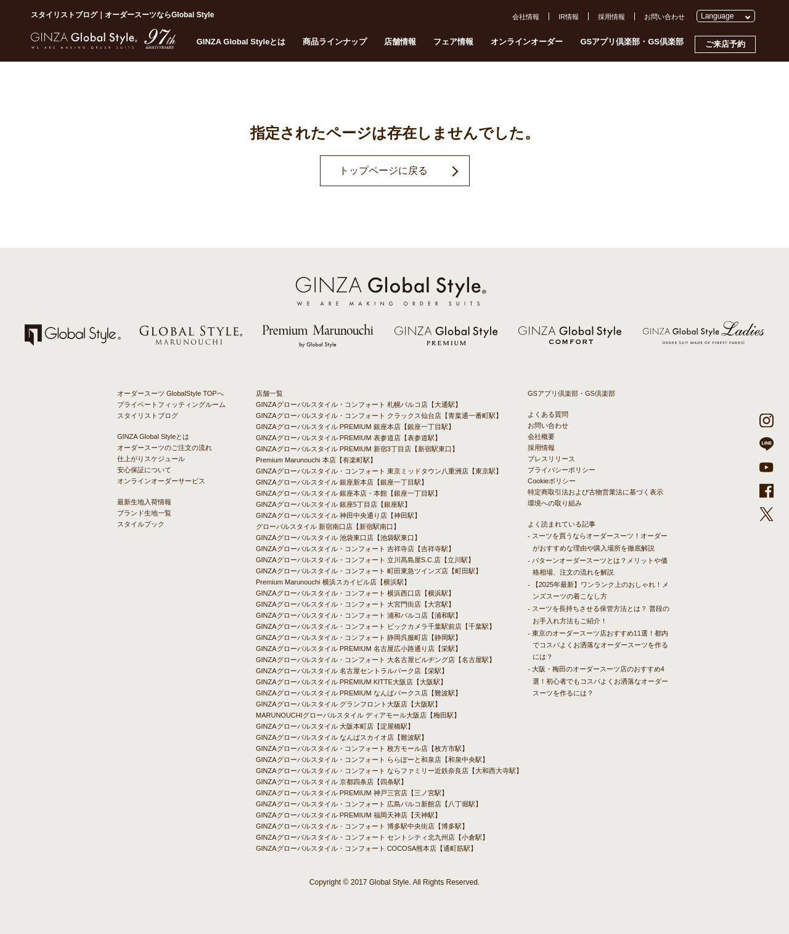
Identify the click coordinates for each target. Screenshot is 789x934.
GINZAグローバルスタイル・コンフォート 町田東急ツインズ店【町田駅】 (369, 571)
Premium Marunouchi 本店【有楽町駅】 (316, 460)
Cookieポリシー (552, 481)
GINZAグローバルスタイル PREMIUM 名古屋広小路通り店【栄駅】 (359, 648)
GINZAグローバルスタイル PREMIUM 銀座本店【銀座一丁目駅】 (355, 426)
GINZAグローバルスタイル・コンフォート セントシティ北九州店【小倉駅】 (372, 837)
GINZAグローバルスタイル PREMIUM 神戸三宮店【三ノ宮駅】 (352, 793)
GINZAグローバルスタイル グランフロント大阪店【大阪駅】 (348, 704)
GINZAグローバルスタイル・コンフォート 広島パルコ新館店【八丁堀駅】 (369, 804)
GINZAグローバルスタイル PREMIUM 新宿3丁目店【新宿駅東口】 (357, 449)
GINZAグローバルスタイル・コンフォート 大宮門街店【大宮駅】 (355, 604)
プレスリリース (551, 458)
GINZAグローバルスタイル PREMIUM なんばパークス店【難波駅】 (359, 693)
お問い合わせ (664, 16)
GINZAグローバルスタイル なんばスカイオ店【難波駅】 (342, 737)
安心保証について (144, 469)
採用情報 (611, 16)
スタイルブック (141, 524)
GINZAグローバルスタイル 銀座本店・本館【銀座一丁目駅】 (348, 493)
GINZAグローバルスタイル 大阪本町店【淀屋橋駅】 (335, 726)
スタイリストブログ (147, 415)
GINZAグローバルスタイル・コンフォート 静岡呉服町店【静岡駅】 (359, 637)
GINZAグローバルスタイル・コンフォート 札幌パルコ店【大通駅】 (359, 404)
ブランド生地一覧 (144, 513)
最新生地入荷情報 (144, 502)
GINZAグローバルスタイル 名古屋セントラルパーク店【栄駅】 (352, 670)
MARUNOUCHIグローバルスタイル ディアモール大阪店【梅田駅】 (358, 715)
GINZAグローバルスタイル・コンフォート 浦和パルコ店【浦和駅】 (359, 615)
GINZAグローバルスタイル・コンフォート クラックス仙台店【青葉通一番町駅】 (379, 415)
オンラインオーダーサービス (161, 481)
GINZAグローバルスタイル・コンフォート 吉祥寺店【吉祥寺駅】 (355, 548)
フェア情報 (453, 41)
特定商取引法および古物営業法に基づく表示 (595, 492)
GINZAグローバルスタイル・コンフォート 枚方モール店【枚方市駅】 (362, 748)
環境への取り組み (555, 503)
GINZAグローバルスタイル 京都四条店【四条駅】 (331, 781)
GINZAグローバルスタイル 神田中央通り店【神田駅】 (338, 515)
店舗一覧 (269, 393)
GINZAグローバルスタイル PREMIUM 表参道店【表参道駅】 (348, 437)
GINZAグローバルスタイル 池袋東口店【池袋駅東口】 (338, 537)
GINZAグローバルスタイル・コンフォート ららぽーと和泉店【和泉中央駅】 (372, 759)
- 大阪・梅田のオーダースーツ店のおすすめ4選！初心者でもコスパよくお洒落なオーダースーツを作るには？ (598, 680)
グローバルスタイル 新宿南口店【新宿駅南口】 (328, 526)
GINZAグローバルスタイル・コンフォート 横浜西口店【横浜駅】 (355, 593)
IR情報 (568, 16)
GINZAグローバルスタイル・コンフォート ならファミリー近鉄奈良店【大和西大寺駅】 (389, 770)
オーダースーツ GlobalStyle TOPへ (170, 393)
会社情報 (525, 16)
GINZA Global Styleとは (241, 41)
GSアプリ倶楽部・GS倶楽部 (632, 41)
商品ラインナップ (335, 41)
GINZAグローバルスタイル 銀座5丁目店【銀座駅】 (333, 504)
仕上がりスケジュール (151, 458)
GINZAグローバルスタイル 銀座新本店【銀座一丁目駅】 (342, 482)
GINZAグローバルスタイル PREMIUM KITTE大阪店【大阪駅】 (351, 682)
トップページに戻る (383, 170)
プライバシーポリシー (561, 469)
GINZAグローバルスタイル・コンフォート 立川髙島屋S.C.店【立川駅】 (365, 559)
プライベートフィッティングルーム (171, 404)
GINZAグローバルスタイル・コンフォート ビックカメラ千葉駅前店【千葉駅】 (376, 626)
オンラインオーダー (527, 41)
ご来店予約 (725, 44)
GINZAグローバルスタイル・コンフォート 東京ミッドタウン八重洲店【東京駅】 (379, 471)
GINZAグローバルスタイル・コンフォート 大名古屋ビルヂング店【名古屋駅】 (376, 659)
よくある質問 (548, 414)
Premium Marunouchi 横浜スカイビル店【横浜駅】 (333, 582)
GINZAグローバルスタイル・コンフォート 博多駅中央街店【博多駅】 (362, 826)
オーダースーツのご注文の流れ (164, 447)
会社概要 (541, 436)
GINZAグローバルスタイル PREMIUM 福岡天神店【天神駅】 (348, 815)
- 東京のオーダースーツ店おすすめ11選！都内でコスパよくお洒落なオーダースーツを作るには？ (598, 644)
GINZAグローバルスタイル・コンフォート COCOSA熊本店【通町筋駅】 (366, 848)
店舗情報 (400, 41)
